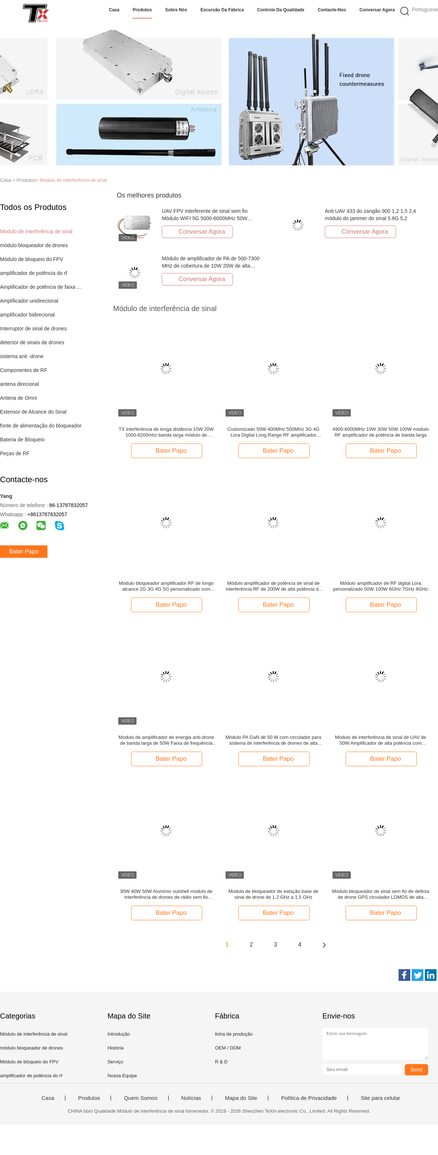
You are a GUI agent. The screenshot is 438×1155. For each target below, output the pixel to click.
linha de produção (234, 1034)
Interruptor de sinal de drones (33, 328)
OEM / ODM (228, 1048)
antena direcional (19, 384)
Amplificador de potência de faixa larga (41, 287)
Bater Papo (23, 551)
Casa (114, 9)
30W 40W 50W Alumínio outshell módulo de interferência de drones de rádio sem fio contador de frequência (166, 894)
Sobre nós (176, 9)
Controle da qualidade (280, 9)
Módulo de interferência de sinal (73, 180)
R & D (221, 1061)
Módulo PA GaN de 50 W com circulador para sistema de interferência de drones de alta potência (273, 740)
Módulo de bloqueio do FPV (31, 259)
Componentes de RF (23, 370)
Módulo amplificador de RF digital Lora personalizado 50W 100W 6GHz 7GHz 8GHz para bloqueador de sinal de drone (380, 586)
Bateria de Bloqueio (22, 439)
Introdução (118, 1034)
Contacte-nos (332, 9)
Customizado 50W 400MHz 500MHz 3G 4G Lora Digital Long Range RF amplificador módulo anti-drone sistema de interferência (273, 432)
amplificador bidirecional (27, 315)
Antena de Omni (18, 398)
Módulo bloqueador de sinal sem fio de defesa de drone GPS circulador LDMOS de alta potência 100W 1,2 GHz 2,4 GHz (380, 894)
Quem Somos (140, 1098)
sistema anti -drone (21, 356)
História (115, 1048)
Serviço (115, 1061)
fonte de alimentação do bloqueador (40, 426)
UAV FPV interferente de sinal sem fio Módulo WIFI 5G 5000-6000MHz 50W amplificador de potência (204, 218)
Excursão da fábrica (222, 9)
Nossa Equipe (122, 1075)
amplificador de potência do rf (33, 273)
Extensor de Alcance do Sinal (33, 412)
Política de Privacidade (309, 1098)
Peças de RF (15, 453)
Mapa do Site (241, 1098)
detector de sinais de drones (32, 342)
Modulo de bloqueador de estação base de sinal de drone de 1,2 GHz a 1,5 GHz (273, 894)
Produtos (142, 9)
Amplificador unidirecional (29, 301)
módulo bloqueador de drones (34, 245)
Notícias (191, 1098)
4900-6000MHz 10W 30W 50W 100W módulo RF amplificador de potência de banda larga (381, 432)
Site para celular (380, 1098)
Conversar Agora (377, 9)
